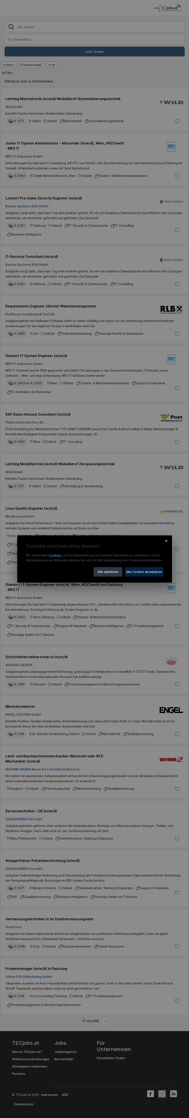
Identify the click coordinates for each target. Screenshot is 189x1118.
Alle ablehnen (108, 572)
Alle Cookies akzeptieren (144, 572)
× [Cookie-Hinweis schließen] (166, 540)
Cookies (55, 555)
